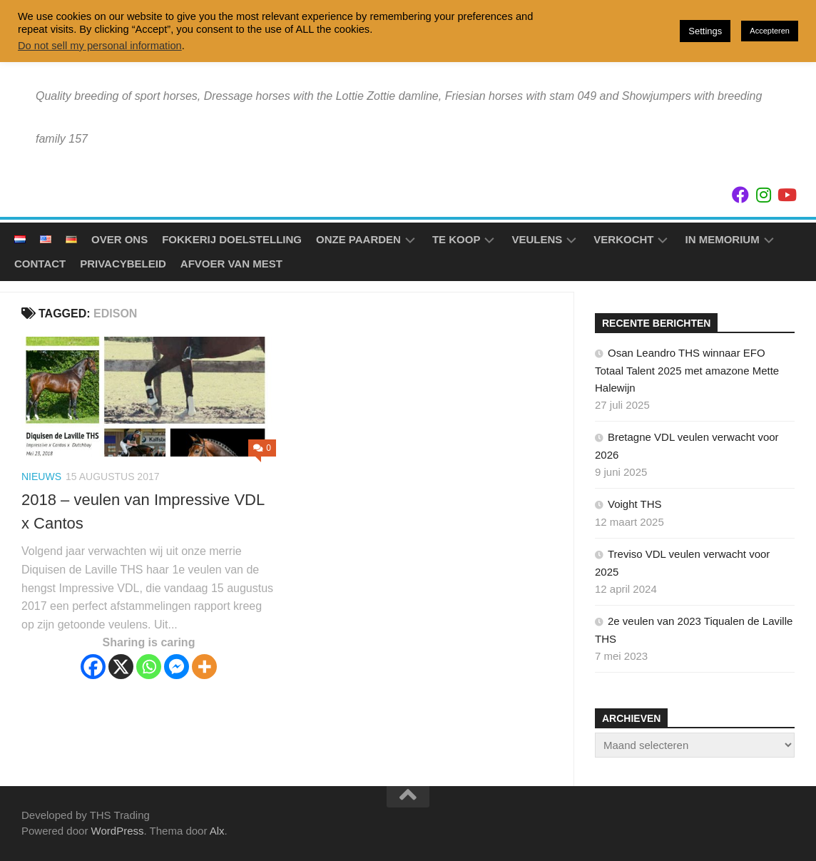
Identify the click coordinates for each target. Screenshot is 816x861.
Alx (217, 831)
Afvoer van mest (231, 264)
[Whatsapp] (148, 666)
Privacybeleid (123, 264)
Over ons (119, 239)
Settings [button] (705, 31)
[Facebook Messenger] (176, 666)
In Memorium (722, 239)
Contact (40, 264)
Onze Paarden (358, 239)
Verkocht (623, 239)
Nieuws (41, 476)
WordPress (117, 831)
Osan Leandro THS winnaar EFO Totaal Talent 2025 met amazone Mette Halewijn (687, 370)
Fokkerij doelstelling (232, 239)
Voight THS (635, 504)
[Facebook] (93, 666)
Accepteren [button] (770, 30)
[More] (204, 666)
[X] (120, 666)
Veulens (536, 239)
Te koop (456, 239)
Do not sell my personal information (100, 45)
